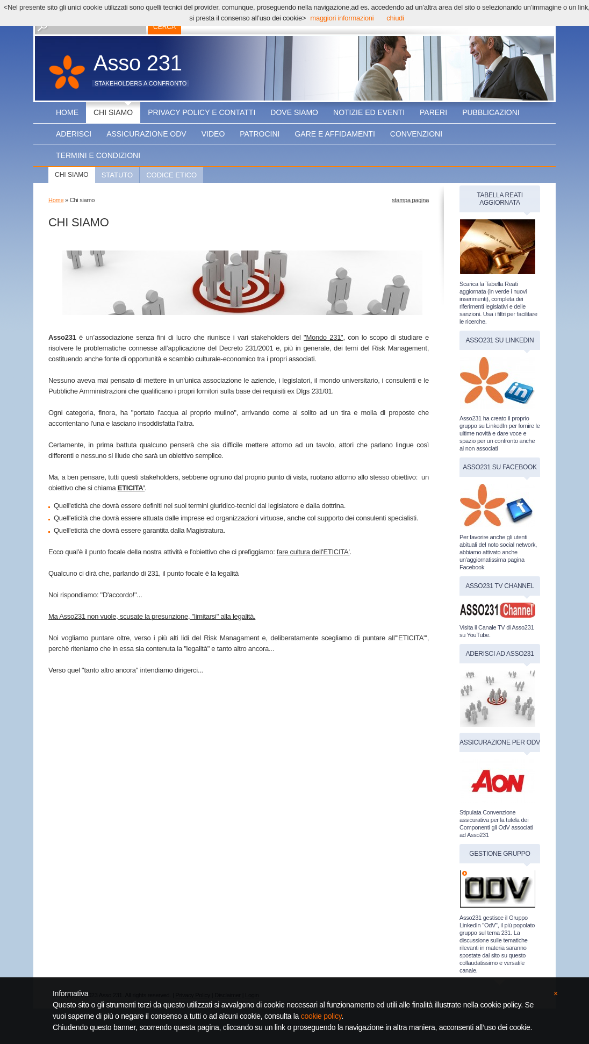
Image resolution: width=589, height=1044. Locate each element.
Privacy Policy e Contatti (201, 112)
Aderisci (73, 134)
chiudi (395, 18)
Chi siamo (113, 112)
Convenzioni (416, 134)
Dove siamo (294, 112)
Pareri (433, 112)
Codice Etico (171, 175)
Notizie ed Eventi (369, 112)
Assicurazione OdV (146, 134)
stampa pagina (410, 200)
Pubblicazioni (491, 112)
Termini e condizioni (98, 155)
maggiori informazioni (341, 18)
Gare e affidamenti (334, 134)
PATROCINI (259, 134)
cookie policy (321, 1016)
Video (213, 134)
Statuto (117, 175)
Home (67, 112)
